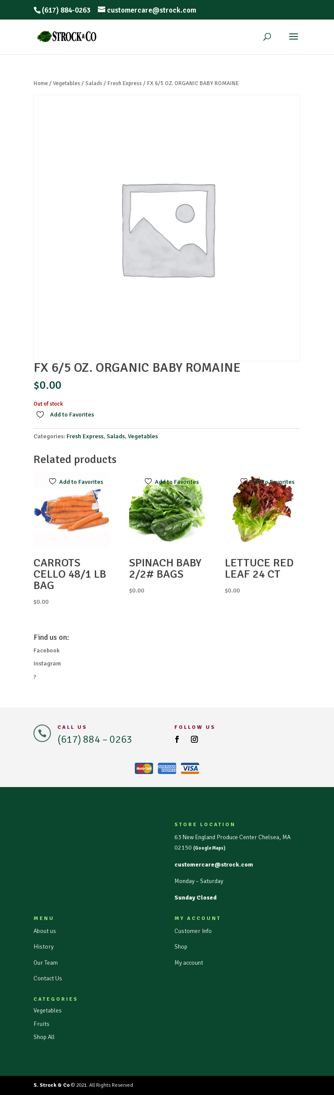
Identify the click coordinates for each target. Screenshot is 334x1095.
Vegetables (66, 83)
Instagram (47, 663)
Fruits (41, 1024)
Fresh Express (124, 83)
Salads (93, 83)
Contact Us (47, 978)
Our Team (45, 962)
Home (40, 83)
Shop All (44, 1037)
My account (188, 962)
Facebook (46, 650)
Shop (180, 946)
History (43, 946)
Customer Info (193, 931)
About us (44, 931)
